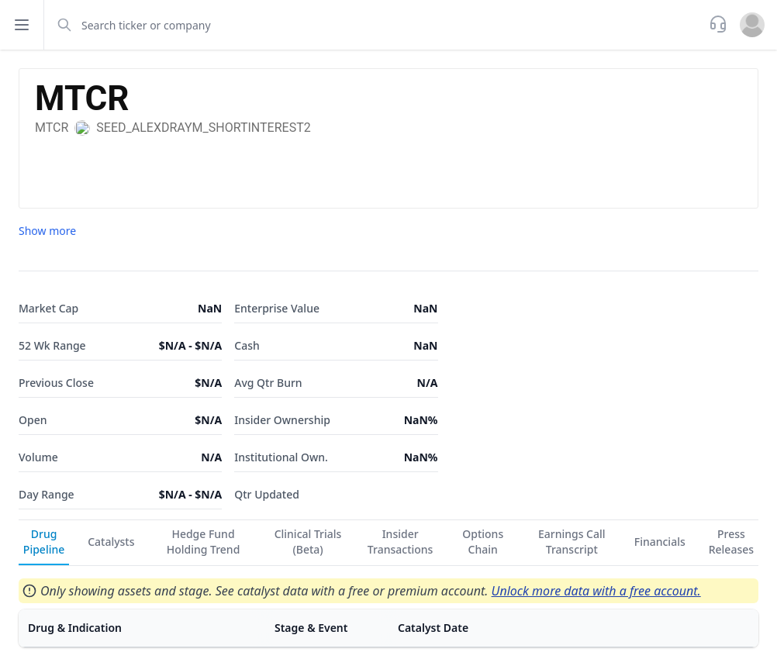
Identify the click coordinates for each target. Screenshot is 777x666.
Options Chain (482, 541)
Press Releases (731, 541)
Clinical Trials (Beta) (308, 541)
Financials (659, 541)
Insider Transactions (400, 541)
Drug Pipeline (43, 541)
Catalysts (111, 541)
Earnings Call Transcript (572, 541)
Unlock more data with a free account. (596, 590)
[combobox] (375, 25)
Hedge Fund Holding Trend (203, 541)
